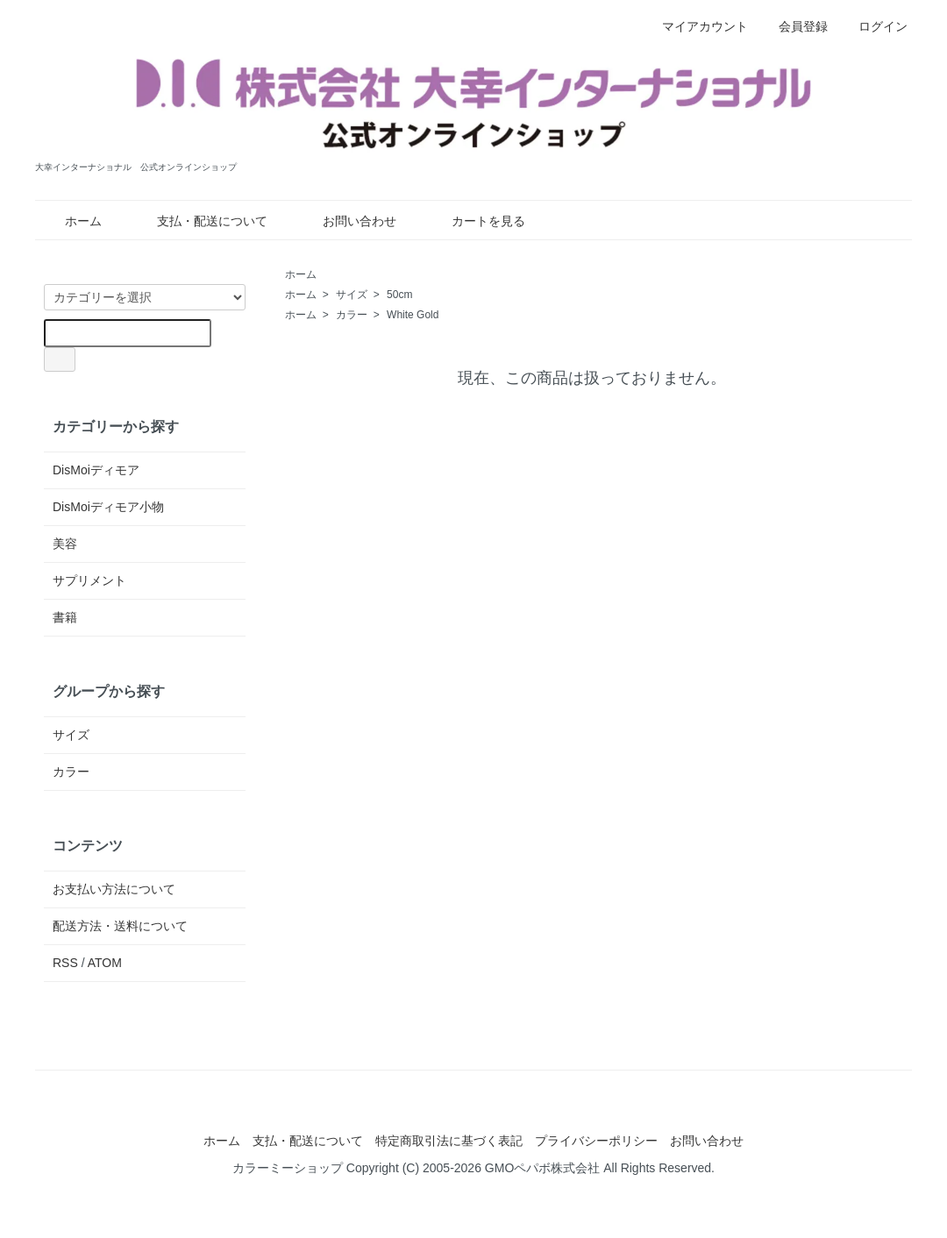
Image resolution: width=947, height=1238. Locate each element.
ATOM (105, 963)
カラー (351, 315)
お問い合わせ (346, 221)
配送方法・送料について (120, 926)
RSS (65, 963)
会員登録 (794, 26)
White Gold (412, 315)
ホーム (70, 221)
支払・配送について (199, 221)
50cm (399, 294)
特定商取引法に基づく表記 (449, 1141)
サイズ (351, 294)
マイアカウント (696, 26)
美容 (65, 544)
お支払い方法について (114, 889)
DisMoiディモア (96, 470)
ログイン (874, 26)
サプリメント (89, 580)
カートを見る (475, 221)
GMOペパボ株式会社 (542, 1168)
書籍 (65, 617)
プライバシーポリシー (596, 1141)
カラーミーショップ (287, 1168)
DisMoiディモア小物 (108, 507)
